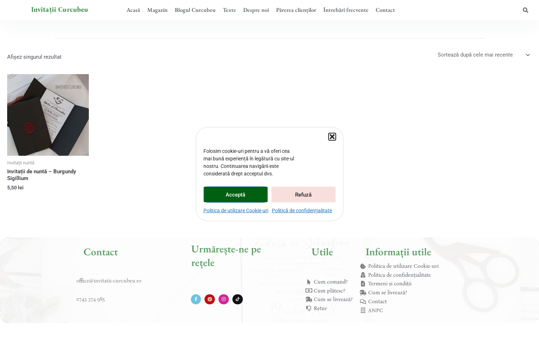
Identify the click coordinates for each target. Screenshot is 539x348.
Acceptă (235, 194)
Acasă (133, 10)
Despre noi (256, 10)
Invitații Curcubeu (59, 10)
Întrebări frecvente (346, 10)
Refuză (303, 194)
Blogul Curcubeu (195, 10)
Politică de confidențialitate (302, 210)
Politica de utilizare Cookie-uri (235, 210)
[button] (332, 136)
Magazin (157, 10)
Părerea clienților (296, 10)
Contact (385, 10)
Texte (229, 10)
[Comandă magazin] (483, 55)
